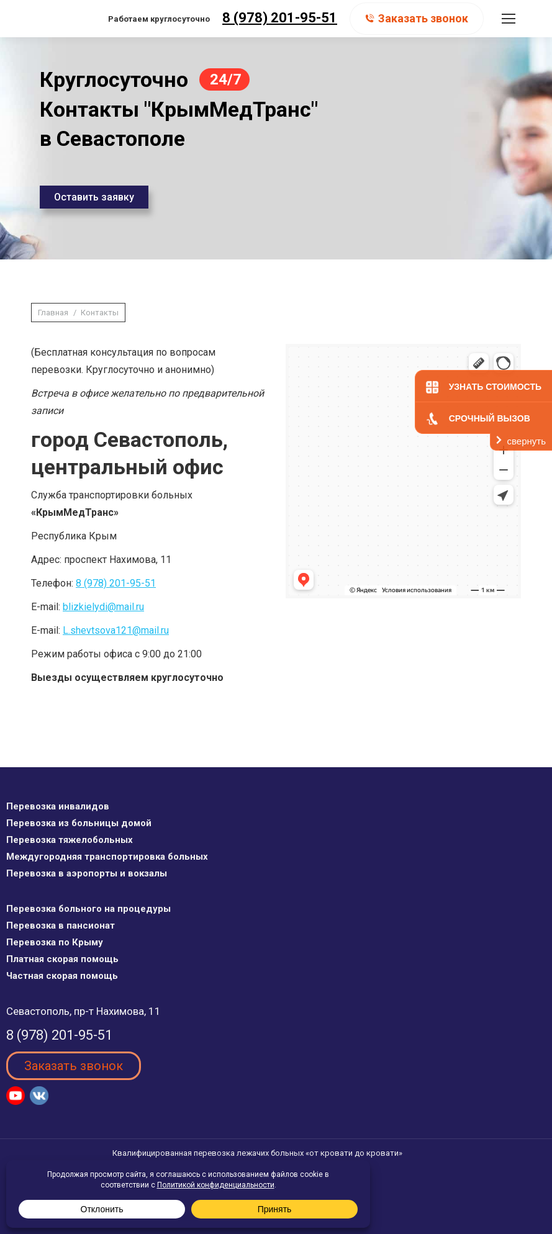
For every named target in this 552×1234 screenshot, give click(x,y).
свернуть (526, 441)
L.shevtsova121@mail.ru (116, 630)
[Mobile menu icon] (508, 18)
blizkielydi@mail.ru (103, 607)
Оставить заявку (94, 197)
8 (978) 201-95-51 (279, 17)
